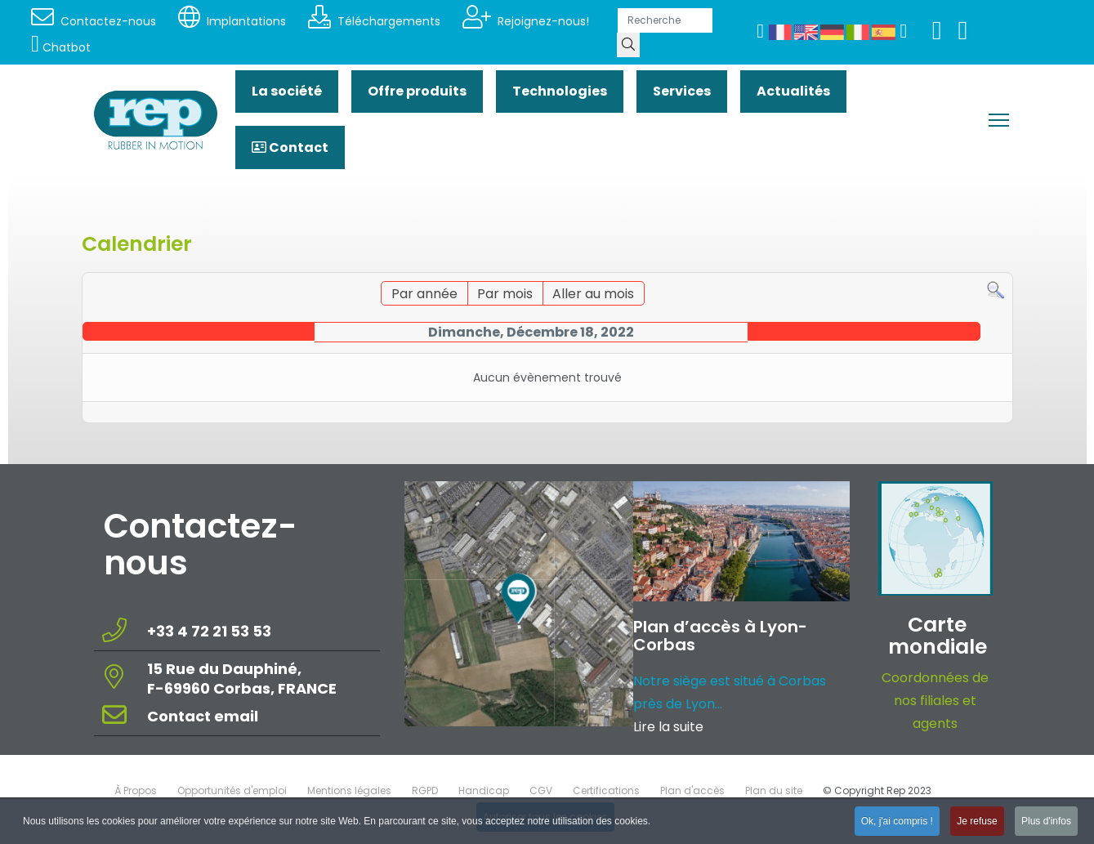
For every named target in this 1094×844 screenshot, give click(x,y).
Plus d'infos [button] (1046, 823)
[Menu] (999, 120)
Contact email (204, 716)
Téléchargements (374, 21)
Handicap (483, 790)
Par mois (505, 293)
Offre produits (417, 91)
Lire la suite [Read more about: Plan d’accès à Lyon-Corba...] (668, 726)
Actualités (793, 91)
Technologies (559, 91)
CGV (540, 790)
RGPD (425, 790)
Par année (424, 293)
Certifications (606, 790)
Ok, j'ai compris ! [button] (897, 823)
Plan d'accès (692, 790)
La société (287, 91)
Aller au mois (593, 293)
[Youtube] (937, 34)
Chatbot (61, 47)
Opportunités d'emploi (232, 790)
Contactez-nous (93, 21)
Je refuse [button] (977, 823)
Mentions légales (349, 790)
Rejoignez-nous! (525, 21)
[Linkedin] (963, 34)
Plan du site (773, 790)
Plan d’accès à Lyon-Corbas (720, 635)
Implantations (232, 21)
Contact (290, 147)
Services (682, 91)
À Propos (135, 790)
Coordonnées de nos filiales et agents (935, 700)
